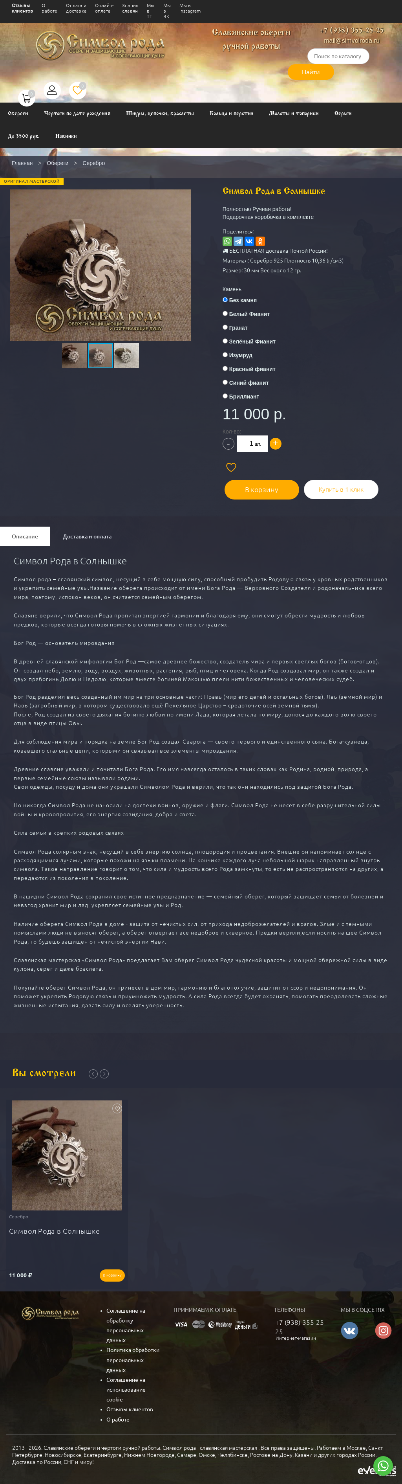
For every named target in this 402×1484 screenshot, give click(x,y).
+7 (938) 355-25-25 (352, 31)
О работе (49, 8)
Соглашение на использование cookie (126, 1386)
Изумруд (246, 355)
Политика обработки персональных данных (132, 1356)
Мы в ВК (167, 11)
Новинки (66, 136)
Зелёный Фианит (257, 341)
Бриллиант (249, 396)
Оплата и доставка (76, 8)
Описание (25, 534)
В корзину (263, 487)
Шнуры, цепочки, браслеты (160, 113)
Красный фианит (257, 369)
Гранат (243, 328)
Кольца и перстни (231, 113)
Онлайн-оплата (104, 8)
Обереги (18, 113)
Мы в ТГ (150, 11)
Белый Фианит (254, 314)
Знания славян (130, 8)
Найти (311, 71)
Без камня (248, 300)
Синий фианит (254, 383)
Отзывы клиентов (22, 8)
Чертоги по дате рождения (77, 113)
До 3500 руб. (24, 136)
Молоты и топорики (293, 113)
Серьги (343, 113)
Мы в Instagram (190, 8)
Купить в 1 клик (340, 487)
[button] (99, 250)
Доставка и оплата (87, 534)
